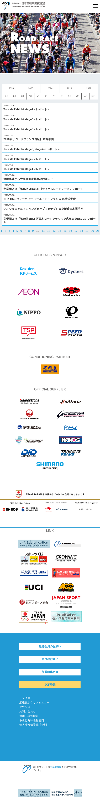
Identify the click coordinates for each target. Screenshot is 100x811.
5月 (38, 96)
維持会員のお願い (50, 646)
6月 (46, 96)
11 (43, 230)
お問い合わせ (27, 711)
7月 (54, 96)
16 (70, 230)
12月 (93, 96)
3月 (22, 96)
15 (65, 230)
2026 (11, 88)
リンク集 (24, 698)
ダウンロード (27, 706)
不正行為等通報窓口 (31, 720)
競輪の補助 (55, 767)
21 (97, 230)
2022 (88, 88)
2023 (69, 88)
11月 (85, 96)
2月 (14, 96)
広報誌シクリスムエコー (34, 702)
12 (48, 230)
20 (92, 230)
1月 (6, 96)
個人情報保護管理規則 (33, 724)
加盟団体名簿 (50, 671)
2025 (30, 88)
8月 (62, 96)
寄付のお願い (50, 659)
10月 (77, 96)
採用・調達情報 (29, 715)
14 (59, 230)
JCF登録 (50, 684)
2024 (50, 88)
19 (86, 230)
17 (75, 230)
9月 (69, 96)
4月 (30, 96)
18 (81, 230)
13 (54, 230)
